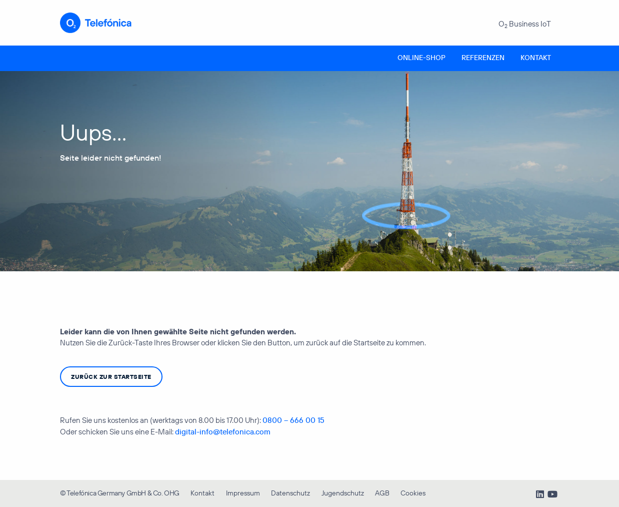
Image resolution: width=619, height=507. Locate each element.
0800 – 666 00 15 (293, 420)
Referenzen (483, 57)
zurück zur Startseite (111, 376)
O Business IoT (524, 24)
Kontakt (535, 57)
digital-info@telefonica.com (222, 431)
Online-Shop (422, 57)
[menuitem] (422, 58)
